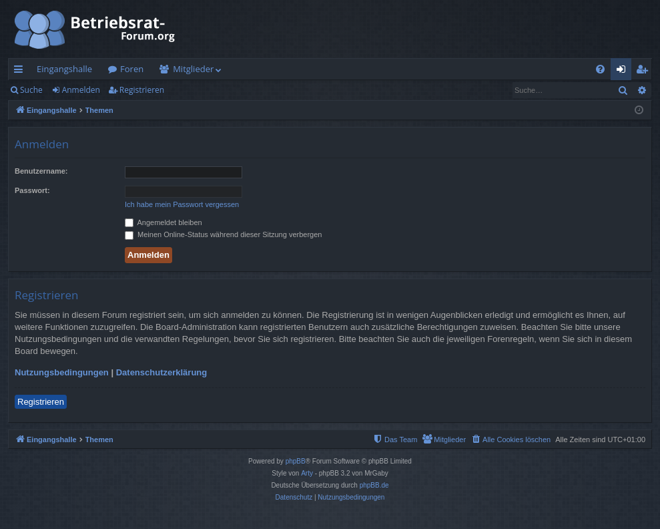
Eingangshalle (64, 69)
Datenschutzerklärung (162, 372)
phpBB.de (374, 485)
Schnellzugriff (21, 71)
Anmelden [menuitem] (624, 71)
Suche (31, 90)
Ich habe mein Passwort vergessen (182, 204)
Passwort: (32, 190)
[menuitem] (600, 69)
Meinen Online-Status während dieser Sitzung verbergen (223, 234)
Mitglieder (193, 69)
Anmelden (81, 90)
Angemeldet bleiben (163, 222)
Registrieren (141, 90)
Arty (307, 473)
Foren (131, 69)
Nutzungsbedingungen (62, 372)
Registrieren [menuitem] (644, 71)
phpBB (296, 461)
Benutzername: (41, 171)
